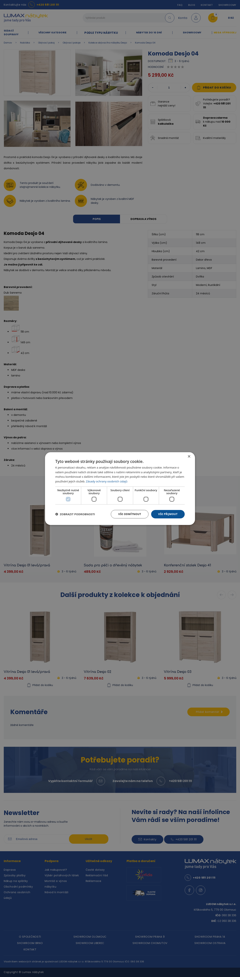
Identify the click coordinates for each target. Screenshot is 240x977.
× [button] (189, 456)
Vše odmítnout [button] (129, 514)
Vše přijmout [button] (168, 514)
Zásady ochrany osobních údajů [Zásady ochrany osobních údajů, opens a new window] (107, 481)
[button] (75, 514)
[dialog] (120, 488)
